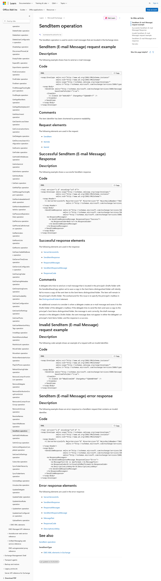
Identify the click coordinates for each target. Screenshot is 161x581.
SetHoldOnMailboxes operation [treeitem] (20, 428)
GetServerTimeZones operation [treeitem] (20, 252)
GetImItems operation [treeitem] (21, 163)
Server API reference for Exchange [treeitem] (17, 565)
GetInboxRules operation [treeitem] (18, 169)
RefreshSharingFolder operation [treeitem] (20, 362)
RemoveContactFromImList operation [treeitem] (21, 370)
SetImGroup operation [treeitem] (21, 434)
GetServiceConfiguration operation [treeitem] (21, 259)
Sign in (155, 3)
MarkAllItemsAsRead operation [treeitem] (20, 330)
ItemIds (47, 141)
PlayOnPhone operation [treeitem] (21, 356)
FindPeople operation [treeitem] (20, 87)
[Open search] (149, 3)
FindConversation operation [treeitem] (19, 65)
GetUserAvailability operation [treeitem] (19, 289)
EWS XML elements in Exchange (57, 552)
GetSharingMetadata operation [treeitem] (20, 274)
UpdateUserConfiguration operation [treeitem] (21, 506)
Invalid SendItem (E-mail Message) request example (141, 34)
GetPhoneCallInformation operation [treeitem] (21, 218)
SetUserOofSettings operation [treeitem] (20, 447)
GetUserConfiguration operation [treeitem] (21, 296)
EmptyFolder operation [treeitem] (21, 50)
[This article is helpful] (150, 52)
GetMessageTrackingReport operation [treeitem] (21, 185)
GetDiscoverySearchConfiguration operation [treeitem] (21, 133)
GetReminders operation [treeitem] (18, 226)
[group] (80, 91)
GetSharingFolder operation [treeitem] (19, 267)
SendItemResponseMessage (55, 268)
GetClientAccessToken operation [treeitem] (21, 114)
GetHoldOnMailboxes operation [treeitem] (20, 150)
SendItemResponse (52, 257)
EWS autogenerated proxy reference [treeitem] (18, 541)
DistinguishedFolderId (51, 299)
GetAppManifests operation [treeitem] (19, 92)
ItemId (46, 147)
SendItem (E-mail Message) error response (144, 39)
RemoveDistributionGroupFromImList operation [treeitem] (21, 386)
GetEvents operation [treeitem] (20, 140)
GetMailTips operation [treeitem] (21, 179)
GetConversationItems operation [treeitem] (21, 122)
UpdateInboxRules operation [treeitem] (19, 494)
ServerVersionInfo (51, 252)
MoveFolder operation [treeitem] (21, 340)
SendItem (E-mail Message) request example (142, 23)
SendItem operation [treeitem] (20, 422)
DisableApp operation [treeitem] (20, 38)
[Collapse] (29, 16)
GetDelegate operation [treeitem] (21, 128)
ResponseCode (50, 273)
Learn (42, 18)
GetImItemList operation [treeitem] (18, 157)
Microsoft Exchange (55, 18)
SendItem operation (47, 542)
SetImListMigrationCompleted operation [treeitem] (21, 440)
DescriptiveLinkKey (52, 528)
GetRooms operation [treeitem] (20, 239)
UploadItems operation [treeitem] (21, 512)
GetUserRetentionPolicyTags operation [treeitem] (21, 318)
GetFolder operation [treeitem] (20, 144)
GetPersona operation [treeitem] (21, 213)
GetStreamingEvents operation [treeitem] (20, 281)
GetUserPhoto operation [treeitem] (18, 311)
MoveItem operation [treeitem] (20, 345)
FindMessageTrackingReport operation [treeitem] (21, 81)
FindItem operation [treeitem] (20, 75)
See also (135, 44)
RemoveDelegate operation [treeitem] (19, 377)
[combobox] (16, 21)
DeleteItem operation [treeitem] (20, 27)
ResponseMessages (52, 262)
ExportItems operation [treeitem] (21, 59)
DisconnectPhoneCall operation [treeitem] (20, 44)
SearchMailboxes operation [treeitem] (19, 416)
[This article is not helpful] (153, 52)
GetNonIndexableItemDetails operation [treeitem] (21, 192)
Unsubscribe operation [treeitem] (21, 477)
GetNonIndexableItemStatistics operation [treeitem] (21, 199)
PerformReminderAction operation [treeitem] (21, 350)
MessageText (49, 518)
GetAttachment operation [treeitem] (18, 107)
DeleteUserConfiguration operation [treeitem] (21, 32)
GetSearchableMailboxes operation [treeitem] (21, 245)
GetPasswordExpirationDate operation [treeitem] (21, 207)
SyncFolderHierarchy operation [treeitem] (20, 459)
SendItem (48, 136)
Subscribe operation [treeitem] (20, 453)
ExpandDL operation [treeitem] (20, 55)
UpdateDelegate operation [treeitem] (18, 482)
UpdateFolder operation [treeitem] (21, 488)
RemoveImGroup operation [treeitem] (19, 402)
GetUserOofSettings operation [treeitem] (20, 303)
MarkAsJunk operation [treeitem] (21, 336)
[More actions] (120, 18)
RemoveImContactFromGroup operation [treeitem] (21, 394)
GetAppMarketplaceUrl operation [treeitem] (21, 100)
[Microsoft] (4, 3)
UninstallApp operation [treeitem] (21, 472)
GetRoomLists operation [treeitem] (18, 233)
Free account (152, 10)
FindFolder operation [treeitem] (20, 71)
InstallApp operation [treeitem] (20, 324)
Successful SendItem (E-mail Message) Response (142, 29)
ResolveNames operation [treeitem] (18, 409)
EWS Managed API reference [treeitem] (19, 521)
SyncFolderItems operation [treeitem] (19, 466)
